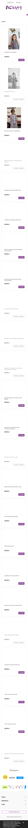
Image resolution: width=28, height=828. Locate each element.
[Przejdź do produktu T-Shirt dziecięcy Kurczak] (14, 686)
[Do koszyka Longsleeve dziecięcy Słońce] (21, 583)
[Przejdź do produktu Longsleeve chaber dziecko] (14, 300)
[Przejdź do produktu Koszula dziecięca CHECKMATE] (14, 117)
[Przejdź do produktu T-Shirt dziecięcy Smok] (14, 715)
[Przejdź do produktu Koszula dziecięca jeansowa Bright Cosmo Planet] (14, 241)
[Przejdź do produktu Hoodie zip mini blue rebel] (14, 448)
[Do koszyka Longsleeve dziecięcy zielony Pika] (21, 613)
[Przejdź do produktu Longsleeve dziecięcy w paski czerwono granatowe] (14, 419)
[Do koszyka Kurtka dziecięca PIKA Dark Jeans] (21, 494)
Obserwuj (20, 777)
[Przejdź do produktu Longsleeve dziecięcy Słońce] (14, 567)
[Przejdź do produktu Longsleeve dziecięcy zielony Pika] (14, 597)
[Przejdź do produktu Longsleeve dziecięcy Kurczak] (14, 656)
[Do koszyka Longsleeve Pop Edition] (21, 60)
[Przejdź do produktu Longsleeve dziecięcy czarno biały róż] (14, 745)
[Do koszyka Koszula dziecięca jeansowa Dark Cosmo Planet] (21, 287)
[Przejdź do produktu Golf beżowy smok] (14, 537)
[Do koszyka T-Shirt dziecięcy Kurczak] (21, 702)
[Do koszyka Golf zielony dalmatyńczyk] (21, 524)
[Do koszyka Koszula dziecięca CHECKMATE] (21, 138)
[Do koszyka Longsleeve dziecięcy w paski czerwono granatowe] (21, 435)
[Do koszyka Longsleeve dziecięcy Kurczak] (21, 672)
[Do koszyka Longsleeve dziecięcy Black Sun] (21, 198)
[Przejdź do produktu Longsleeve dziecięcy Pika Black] (14, 211)
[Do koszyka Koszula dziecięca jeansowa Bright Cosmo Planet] (21, 257)
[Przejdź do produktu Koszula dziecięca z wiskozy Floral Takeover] (14, 152)
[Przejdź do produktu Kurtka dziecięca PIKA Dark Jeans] (14, 478)
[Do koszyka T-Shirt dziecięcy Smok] (21, 731)
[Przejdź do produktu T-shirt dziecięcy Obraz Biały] (14, 626)
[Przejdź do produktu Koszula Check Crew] (14, 78)
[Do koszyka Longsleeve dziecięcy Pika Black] (21, 227)
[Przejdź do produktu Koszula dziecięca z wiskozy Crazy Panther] (14, 389)
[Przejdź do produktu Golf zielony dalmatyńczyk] (14, 508)
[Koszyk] (26, 16)
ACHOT (12, 778)
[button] (2, 15)
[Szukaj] (22, 15)
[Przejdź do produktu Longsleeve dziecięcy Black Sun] (14, 181)
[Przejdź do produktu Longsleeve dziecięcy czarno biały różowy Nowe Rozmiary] (14, 359)
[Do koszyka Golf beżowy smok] (21, 554)
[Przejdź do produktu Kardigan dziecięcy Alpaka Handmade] (14, 330)
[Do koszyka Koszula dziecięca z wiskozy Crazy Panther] (21, 405)
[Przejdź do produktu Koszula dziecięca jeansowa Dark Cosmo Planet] (14, 270)
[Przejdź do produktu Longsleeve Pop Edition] (14, 38)
